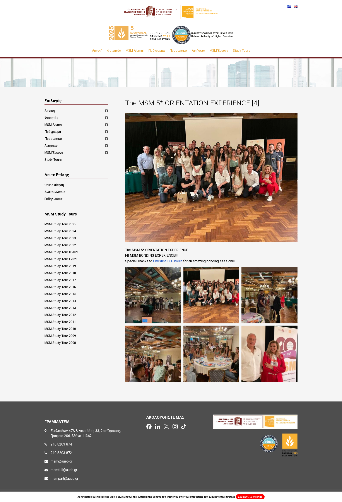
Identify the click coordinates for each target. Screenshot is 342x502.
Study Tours (241, 50)
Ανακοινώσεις (54, 192)
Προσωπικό (178, 50)
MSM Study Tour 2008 (60, 343)
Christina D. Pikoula (167, 261)
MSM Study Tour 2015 (60, 294)
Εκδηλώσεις (53, 199)
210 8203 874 (61, 444)
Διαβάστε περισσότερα (222, 496)
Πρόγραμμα (156, 50)
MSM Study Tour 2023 (60, 238)
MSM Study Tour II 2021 (61, 252)
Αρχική (97, 50)
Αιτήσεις (198, 50)
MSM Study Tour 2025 (60, 224)
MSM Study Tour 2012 (60, 315)
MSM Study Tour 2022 (60, 245)
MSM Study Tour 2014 (60, 301)
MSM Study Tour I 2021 (61, 259)
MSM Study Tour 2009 (60, 336)
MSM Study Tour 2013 (60, 308)
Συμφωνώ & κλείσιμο (250, 496)
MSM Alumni (135, 50)
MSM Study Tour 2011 (60, 322)
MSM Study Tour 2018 (60, 273)
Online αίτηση (54, 185)
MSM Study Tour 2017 (60, 280)
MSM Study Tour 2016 (60, 287)
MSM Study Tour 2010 (60, 329)
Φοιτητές (114, 50)
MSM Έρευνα (219, 50)
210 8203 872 (61, 453)
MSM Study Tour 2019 (60, 266)
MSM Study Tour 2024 (60, 231)
